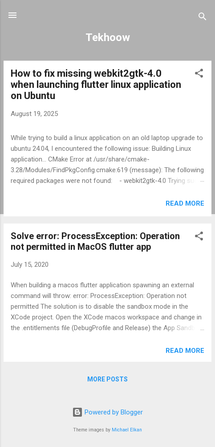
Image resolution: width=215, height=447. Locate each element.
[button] (199, 75)
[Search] (202, 18)
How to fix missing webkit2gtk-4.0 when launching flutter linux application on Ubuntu (96, 84)
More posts (107, 379)
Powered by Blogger (107, 412)
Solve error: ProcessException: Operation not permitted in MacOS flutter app (95, 241)
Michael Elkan (127, 430)
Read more (185, 203)
